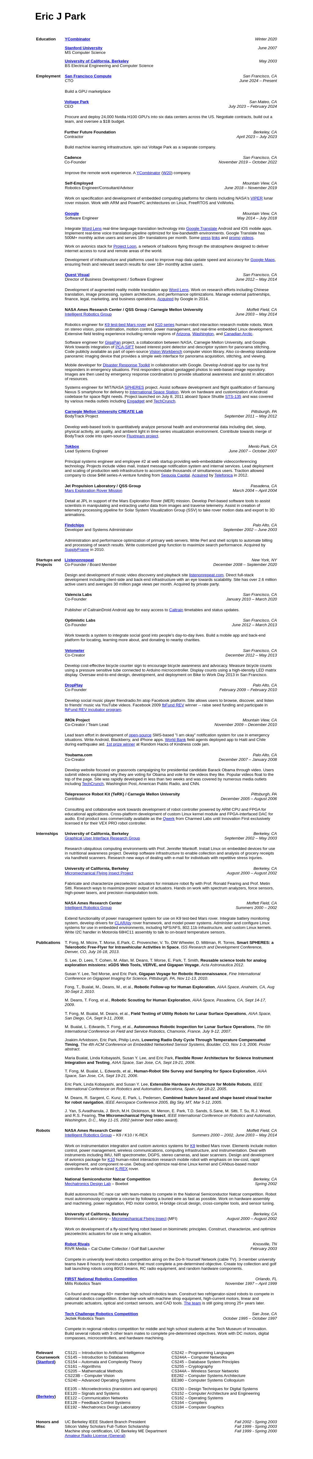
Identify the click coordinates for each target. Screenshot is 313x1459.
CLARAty (123, 923)
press (206, 237)
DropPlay (74, 685)
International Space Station (154, 392)
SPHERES (134, 387)
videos (248, 237)
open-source (140, 735)
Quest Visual (77, 274)
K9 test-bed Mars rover (125, 324)
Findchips (74, 525)
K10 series (165, 324)
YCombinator (77, 39)
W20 (167, 172)
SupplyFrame (77, 549)
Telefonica (224, 475)
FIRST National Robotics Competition (101, 1279)
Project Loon (124, 246)
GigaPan (113, 342)
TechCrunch (164, 401)
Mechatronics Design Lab (88, 1183)
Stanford (45, 1362)
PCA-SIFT (125, 347)
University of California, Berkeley (97, 61)
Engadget (136, 401)
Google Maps (263, 259)
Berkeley (45, 1396)
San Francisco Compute (88, 76)
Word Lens (91, 228)
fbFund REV (173, 705)
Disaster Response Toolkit (126, 365)
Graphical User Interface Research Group (102, 838)
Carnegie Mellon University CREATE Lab (104, 411)
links (216, 237)
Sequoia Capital (175, 475)
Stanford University (83, 48)
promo (235, 237)
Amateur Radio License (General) (95, 1435)
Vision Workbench (165, 351)
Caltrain (176, 610)
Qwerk (169, 818)
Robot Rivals (77, 1244)
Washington (203, 333)
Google (72, 213)
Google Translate (201, 228)
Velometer (74, 650)
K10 (111, 1159)
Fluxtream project (142, 436)
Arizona (183, 333)
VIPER (257, 198)
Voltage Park (76, 101)
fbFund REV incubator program (93, 709)
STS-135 (233, 396)
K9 (192, 1145)
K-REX (121, 1168)
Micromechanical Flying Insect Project (99, 873)
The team (192, 1303)
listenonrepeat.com (206, 575)
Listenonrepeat (79, 560)
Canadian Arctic (238, 333)
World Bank (175, 739)
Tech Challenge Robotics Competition (101, 1313)
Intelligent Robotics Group (88, 314)
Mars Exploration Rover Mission (93, 490)
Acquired (165, 299)
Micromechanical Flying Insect (139, 1218)
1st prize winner (120, 744)
